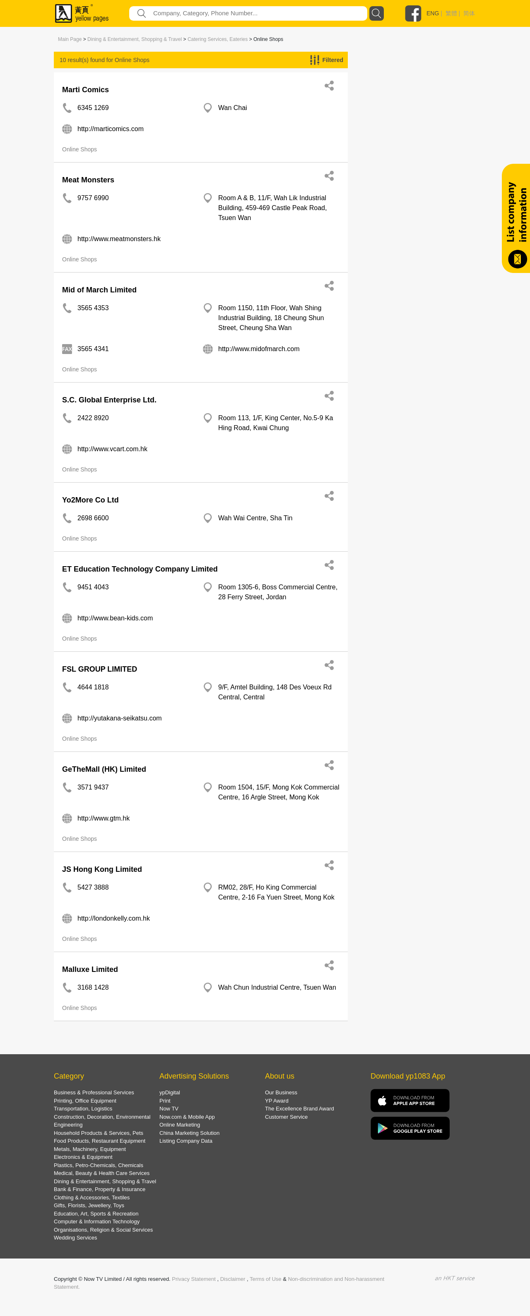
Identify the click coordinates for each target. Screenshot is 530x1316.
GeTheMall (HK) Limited (104, 769)
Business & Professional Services (94, 1092)
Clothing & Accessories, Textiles (92, 1197)
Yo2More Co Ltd (90, 500)
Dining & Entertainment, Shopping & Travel (134, 39)
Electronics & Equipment (83, 1157)
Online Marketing (179, 1125)
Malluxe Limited (90, 969)
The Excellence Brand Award (299, 1108)
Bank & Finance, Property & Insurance (99, 1189)
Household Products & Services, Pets (98, 1133)
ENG (432, 13)
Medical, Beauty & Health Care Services (101, 1173)
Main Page (70, 39)
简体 (469, 13)
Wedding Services (75, 1238)
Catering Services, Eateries (218, 39)
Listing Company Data (185, 1141)
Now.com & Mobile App (187, 1117)
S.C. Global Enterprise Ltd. (109, 400)
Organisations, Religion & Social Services (103, 1230)
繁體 (451, 13)
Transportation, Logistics (83, 1108)
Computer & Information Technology (97, 1221)
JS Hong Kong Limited (102, 869)
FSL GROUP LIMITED (99, 669)
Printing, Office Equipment (85, 1101)
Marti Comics (85, 90)
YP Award (277, 1101)
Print (165, 1101)
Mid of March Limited (99, 290)
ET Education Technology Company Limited (140, 569)
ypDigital (169, 1092)
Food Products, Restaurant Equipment (99, 1141)
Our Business (281, 1092)
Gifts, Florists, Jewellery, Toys (89, 1205)
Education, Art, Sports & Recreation (96, 1214)
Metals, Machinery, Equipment (90, 1149)
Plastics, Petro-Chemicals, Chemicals (98, 1165)
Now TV (168, 1108)
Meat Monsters (88, 180)
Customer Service (286, 1117)
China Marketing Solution (189, 1133)
